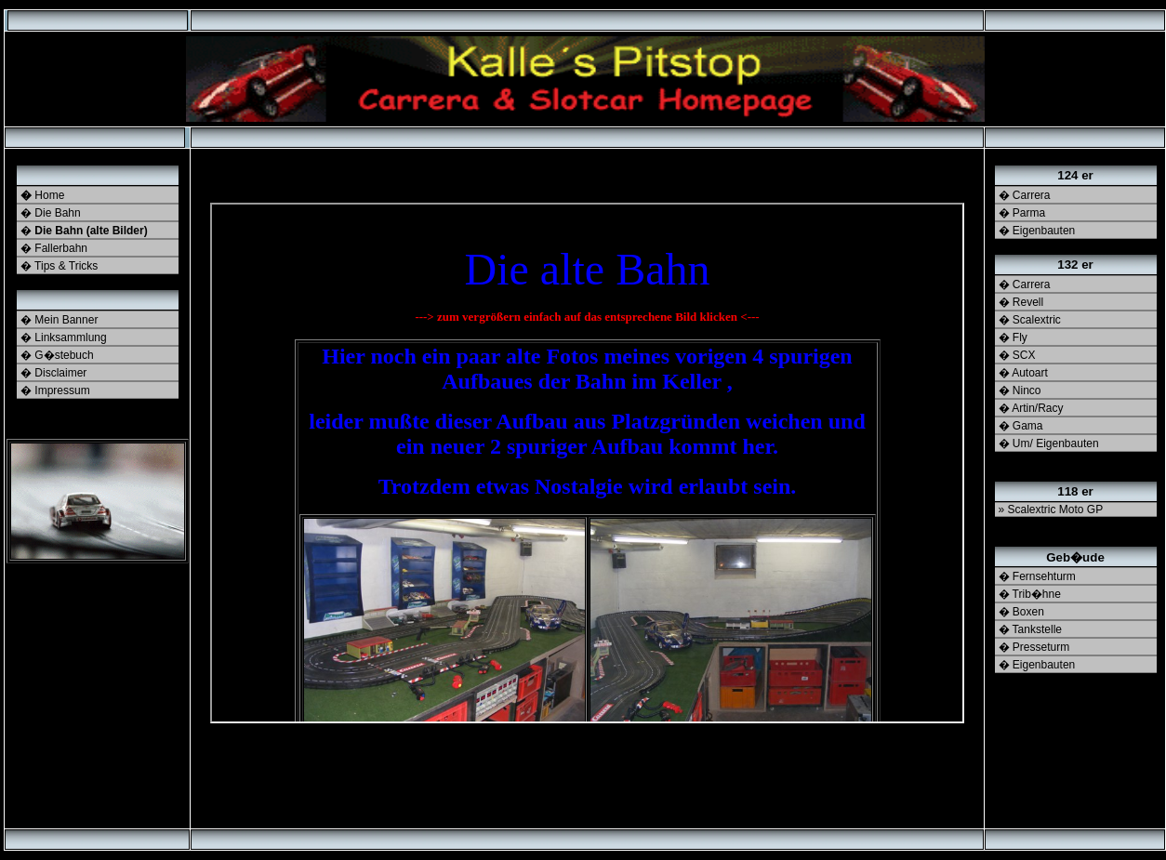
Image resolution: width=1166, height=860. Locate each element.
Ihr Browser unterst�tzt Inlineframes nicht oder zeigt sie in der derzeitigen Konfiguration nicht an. (587, 463)
